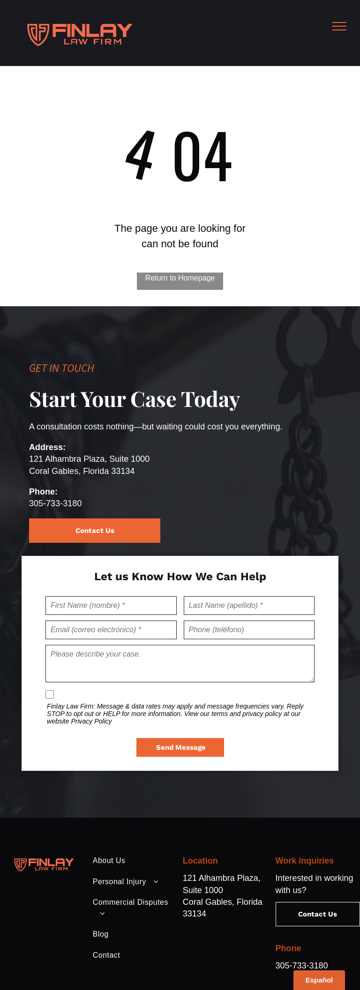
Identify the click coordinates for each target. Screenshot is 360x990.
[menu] (339, 26)
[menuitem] (132, 860)
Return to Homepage (180, 278)
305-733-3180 (55, 503)
